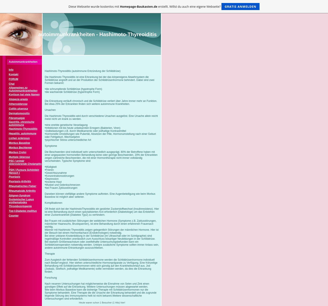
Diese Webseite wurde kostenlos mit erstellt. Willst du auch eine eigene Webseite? (164, 6)
